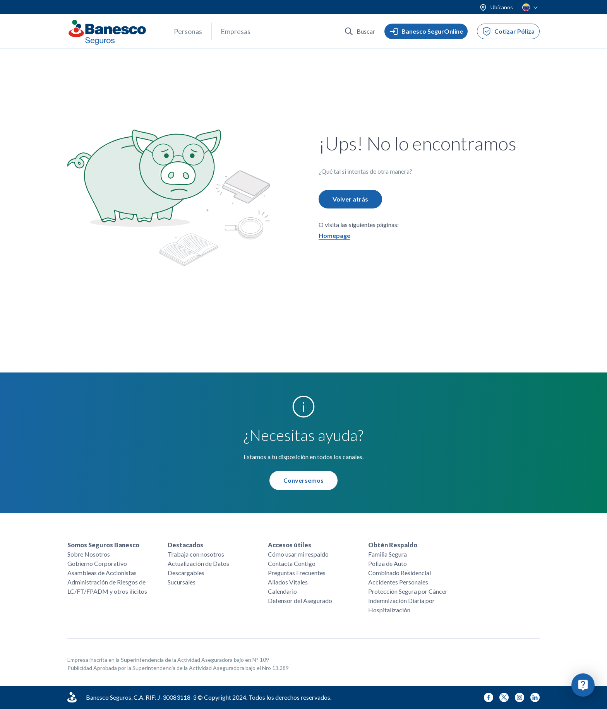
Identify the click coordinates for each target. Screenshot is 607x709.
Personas (188, 31)
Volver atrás (350, 200)
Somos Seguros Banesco (103, 544)
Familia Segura (387, 554)
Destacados (185, 544)
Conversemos (303, 481)
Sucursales (181, 582)
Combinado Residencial (399, 572)
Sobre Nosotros (88, 554)
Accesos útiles (289, 544)
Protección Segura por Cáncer (408, 591)
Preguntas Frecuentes (297, 572)
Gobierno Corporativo (97, 563)
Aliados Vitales (288, 582)
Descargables (186, 572)
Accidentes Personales (398, 582)
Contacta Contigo (292, 563)
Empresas (235, 31)
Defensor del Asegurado (300, 600)
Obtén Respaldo (392, 544)
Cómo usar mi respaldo (298, 554)
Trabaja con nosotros (196, 554)
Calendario (282, 591)
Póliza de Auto (387, 563)
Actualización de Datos (198, 563)
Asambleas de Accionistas (102, 572)
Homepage (334, 236)
